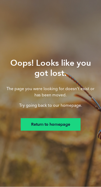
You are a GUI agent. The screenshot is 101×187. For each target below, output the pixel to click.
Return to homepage (50, 124)
